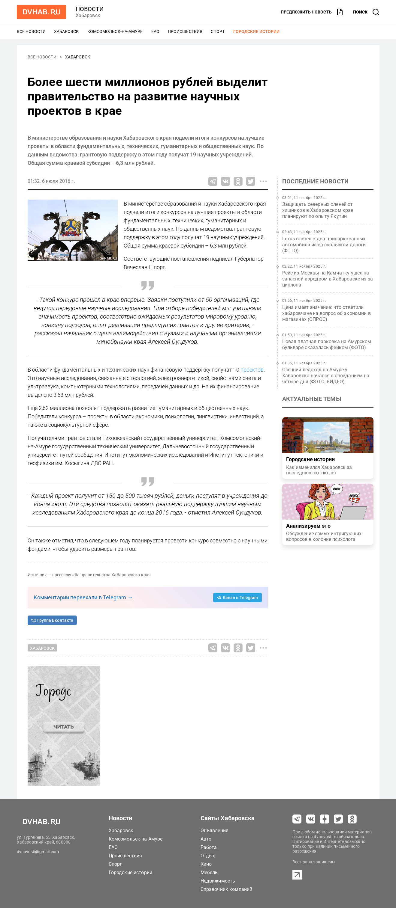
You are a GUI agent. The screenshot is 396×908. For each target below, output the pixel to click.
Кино (206, 864)
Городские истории (256, 31)
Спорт (218, 31)
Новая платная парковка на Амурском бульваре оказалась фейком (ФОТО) (326, 344)
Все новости (31, 31)
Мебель (209, 872)
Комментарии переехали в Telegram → (83, 597)
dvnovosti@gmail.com (38, 851)
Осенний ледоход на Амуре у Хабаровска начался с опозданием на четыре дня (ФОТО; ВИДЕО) (326, 375)
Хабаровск (66, 31)
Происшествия (185, 31)
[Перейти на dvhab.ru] (41, 12)
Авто (206, 839)
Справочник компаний (226, 889)
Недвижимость (218, 881)
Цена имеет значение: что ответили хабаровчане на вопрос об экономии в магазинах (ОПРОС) (326, 313)
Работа (209, 847)
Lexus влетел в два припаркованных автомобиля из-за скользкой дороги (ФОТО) (324, 245)
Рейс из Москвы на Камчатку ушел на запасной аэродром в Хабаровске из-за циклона (327, 279)
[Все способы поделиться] (263, 181)
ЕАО (155, 31)
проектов (252, 369)
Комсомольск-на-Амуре (115, 31)
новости (90, 9)
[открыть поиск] (366, 12)
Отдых (208, 856)
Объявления (215, 830)
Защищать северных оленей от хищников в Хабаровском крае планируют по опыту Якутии (317, 210)
